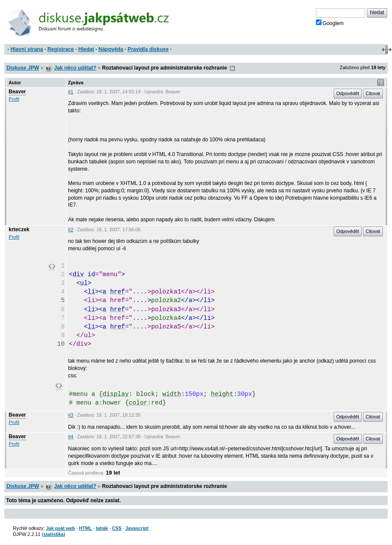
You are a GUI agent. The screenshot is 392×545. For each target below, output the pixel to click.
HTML (85, 528)
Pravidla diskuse (148, 49)
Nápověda (111, 49)
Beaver (17, 92)
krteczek (19, 229)
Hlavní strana (26, 49)
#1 (70, 91)
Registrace (60, 49)
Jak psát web (60, 528)
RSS (232, 68)
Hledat (86, 49)
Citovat (373, 93)
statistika (53, 534)
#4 (70, 436)
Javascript (136, 528)
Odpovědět (347, 93)
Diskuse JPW (22, 68)
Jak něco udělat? (75, 68)
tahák (102, 528)
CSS (117, 528)
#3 (70, 415)
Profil (14, 99)
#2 (70, 229)
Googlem (330, 22)
